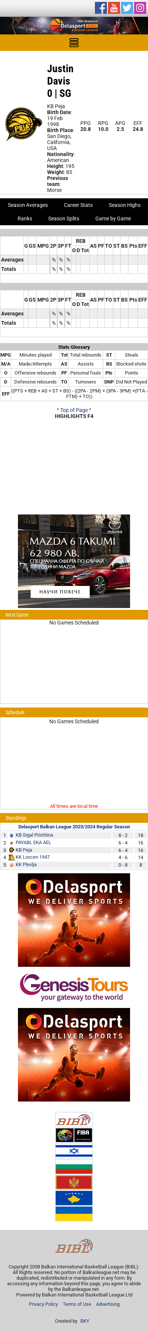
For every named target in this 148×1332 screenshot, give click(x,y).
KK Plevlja (26, 864)
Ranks (25, 219)
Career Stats (78, 205)
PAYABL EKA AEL (33, 842)
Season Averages (28, 205)
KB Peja (24, 850)
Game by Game (113, 219)
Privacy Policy (43, 1304)
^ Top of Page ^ (74, 410)
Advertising (108, 1304)
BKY (84, 1321)
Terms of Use (77, 1304)
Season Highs (125, 205)
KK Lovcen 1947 (33, 857)
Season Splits (63, 219)
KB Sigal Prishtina (34, 835)
